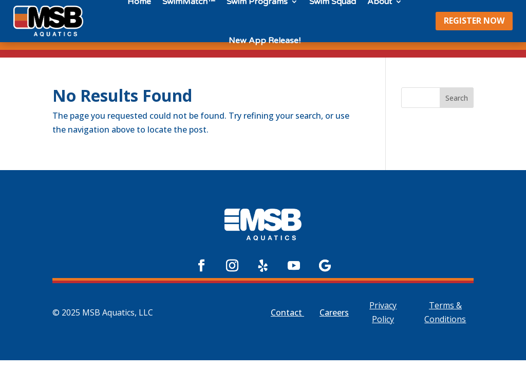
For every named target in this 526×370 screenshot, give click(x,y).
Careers (334, 312)
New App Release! (264, 40)
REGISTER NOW (474, 20)
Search (456, 98)
